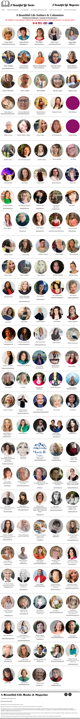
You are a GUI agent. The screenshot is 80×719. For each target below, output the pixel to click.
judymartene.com (8, 661)
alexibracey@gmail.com (73, 297)
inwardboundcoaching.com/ (24, 661)
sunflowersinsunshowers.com (56, 612)
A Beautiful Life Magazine (65, 5)
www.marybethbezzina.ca (8, 638)
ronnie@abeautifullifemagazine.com (8, 698)
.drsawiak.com (39, 685)
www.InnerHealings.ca (72, 388)
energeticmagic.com (72, 637)
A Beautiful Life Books (22, 5)
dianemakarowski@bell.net (57, 297)
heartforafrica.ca (40, 208)
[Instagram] (70, 694)
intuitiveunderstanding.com (57, 637)
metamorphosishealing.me (57, 661)
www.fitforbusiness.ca (39, 586)
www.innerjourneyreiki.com (8, 368)
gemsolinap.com (39, 367)
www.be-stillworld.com (23, 684)
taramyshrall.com (40, 299)
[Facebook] (66, 694)
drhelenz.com (40, 661)
